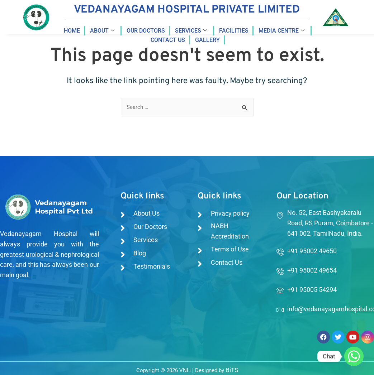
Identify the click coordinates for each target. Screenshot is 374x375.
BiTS (231, 369)
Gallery (207, 40)
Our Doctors (146, 30)
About (102, 30)
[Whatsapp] (354, 356)
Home (72, 30)
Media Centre (281, 30)
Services (191, 30)
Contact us (168, 40)
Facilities (233, 30)
